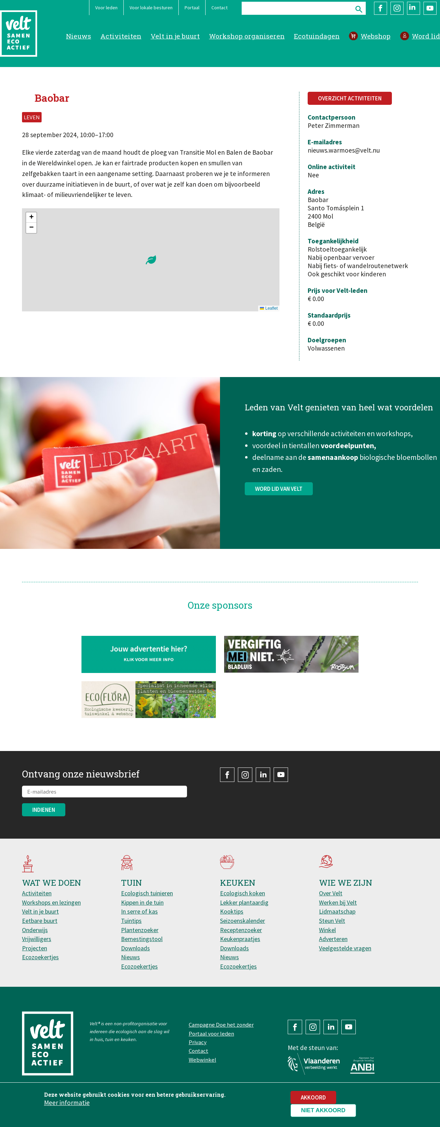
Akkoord (313, 1097)
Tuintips (131, 921)
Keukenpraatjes (240, 939)
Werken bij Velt (338, 902)
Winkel (327, 930)
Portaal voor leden (211, 1033)
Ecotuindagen (317, 36)
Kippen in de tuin (142, 902)
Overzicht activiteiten (350, 98)
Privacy (198, 1042)
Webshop (375, 36)
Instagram (397, 8)
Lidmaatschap (337, 911)
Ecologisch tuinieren (147, 893)
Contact (219, 7)
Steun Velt (332, 921)
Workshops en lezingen (51, 902)
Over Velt (330, 893)
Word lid (426, 36)
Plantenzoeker (139, 930)
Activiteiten (120, 36)
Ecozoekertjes (40, 957)
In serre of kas (139, 911)
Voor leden (106, 7)
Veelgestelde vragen (345, 948)
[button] (151, 260)
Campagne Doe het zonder (221, 1024)
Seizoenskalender (242, 921)
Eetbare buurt (39, 921)
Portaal (192, 7)
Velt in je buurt (175, 36)
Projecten (34, 948)
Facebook (380, 8)
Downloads (135, 948)
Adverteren (333, 939)
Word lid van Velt (278, 493)
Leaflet (268, 308)
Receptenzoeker (241, 930)
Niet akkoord (323, 1110)
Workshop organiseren (247, 36)
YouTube (430, 8)
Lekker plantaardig (244, 902)
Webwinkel (202, 1059)
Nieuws (78, 36)
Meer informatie (67, 1102)
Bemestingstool (142, 939)
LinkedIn (413, 8)
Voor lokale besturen (151, 7)
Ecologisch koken (242, 893)
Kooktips (231, 911)
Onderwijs (35, 930)
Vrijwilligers (36, 939)
